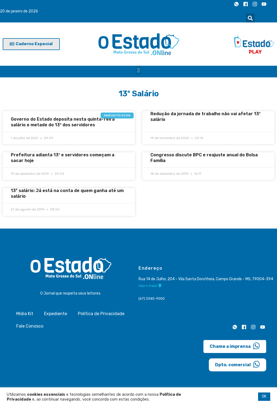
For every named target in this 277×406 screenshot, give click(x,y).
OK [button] (264, 396)
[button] (250, 18)
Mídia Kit (24, 313)
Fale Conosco (29, 326)
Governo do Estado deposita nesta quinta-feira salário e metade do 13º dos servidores (63, 122)
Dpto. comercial (237, 364)
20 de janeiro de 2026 (19, 11)
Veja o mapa (149, 286)
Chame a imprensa (235, 346)
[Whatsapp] (236, 4)
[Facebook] (246, 4)
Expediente (55, 313)
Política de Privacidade (101, 313)
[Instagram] (255, 4)
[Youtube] (264, 4)
